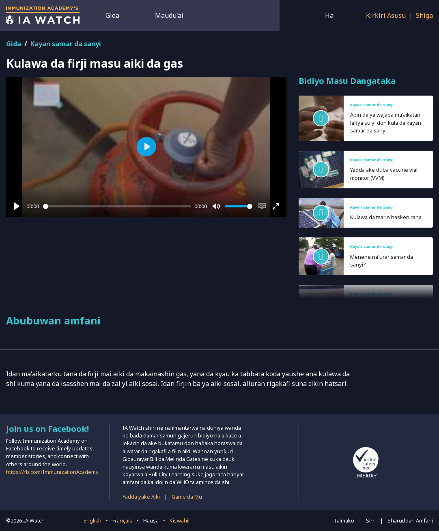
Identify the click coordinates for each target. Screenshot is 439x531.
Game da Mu (187, 496)
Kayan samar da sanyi (65, 43)
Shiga (424, 15)
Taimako (344, 520)
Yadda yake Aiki (141, 496)
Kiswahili (180, 520)
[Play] (16, 206)
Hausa (151, 520)
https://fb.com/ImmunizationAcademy (52, 472)
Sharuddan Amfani (410, 520)
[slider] (117, 206)
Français (122, 520)
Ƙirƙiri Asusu (386, 15)
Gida (112, 15)
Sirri (371, 520)
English (92, 520)
